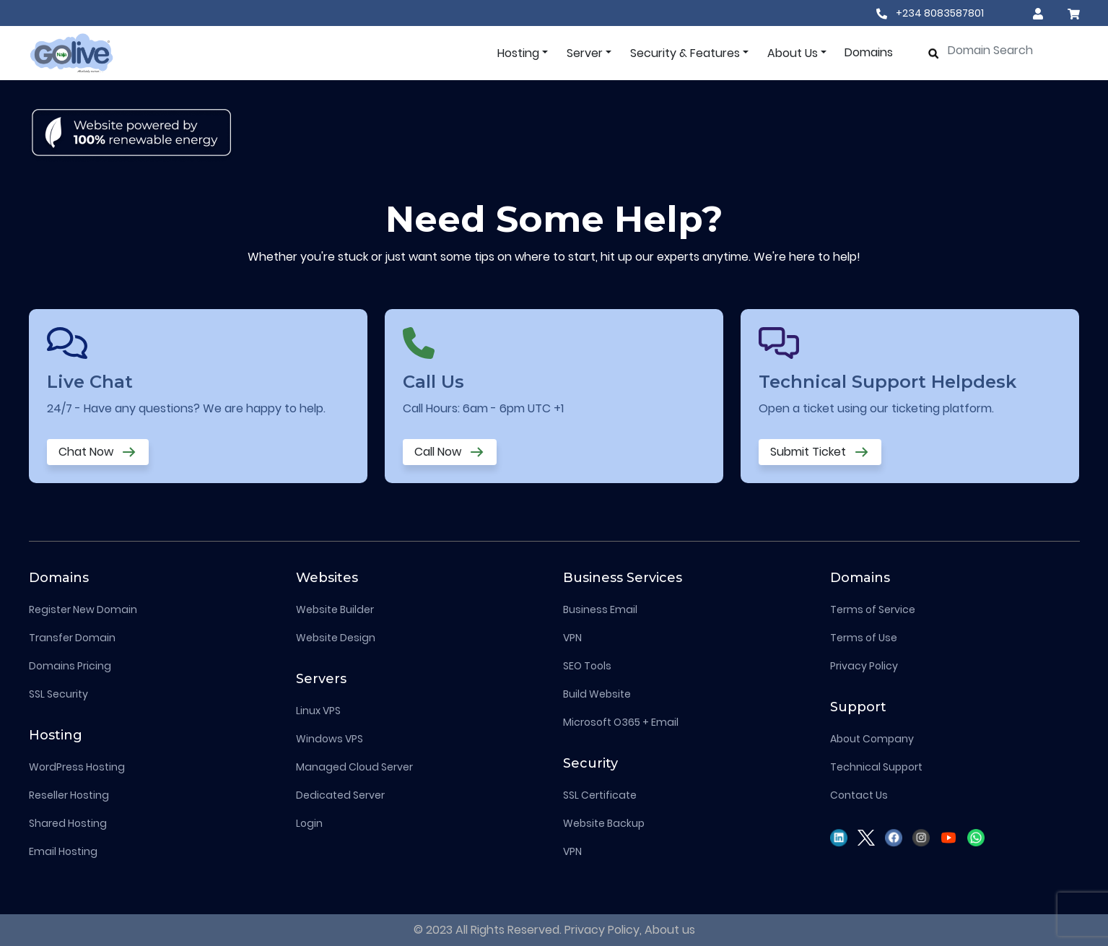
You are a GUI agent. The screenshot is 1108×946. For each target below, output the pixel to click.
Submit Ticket (820, 452)
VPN (572, 637)
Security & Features (685, 53)
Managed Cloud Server (354, 767)
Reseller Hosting (69, 795)
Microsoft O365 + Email (621, 722)
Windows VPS (329, 739)
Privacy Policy (864, 666)
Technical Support (876, 767)
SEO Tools (587, 666)
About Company (872, 739)
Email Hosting (63, 851)
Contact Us (859, 795)
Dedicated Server (340, 795)
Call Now (449, 452)
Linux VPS (318, 710)
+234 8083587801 (930, 13)
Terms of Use (863, 637)
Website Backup (604, 823)
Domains (869, 52)
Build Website (597, 694)
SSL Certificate (600, 795)
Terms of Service (872, 609)
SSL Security (58, 694)
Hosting (518, 53)
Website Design (335, 637)
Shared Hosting (68, 823)
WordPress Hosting (77, 767)
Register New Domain (83, 609)
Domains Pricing (70, 666)
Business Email (600, 609)
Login (309, 823)
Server (585, 53)
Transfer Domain (72, 637)
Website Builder (335, 609)
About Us (792, 53)
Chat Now (97, 452)
